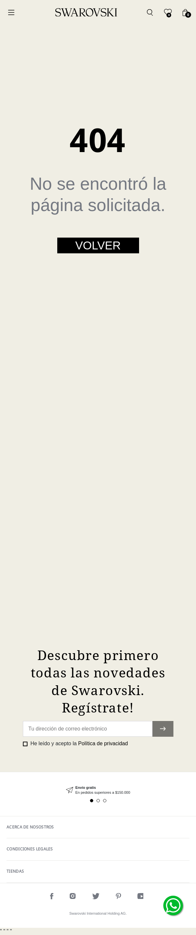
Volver (98, 245)
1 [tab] (91, 800)
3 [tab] (104, 800)
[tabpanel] (98, 790)
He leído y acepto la (78, 743)
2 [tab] (98, 800)
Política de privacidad (103, 743)
